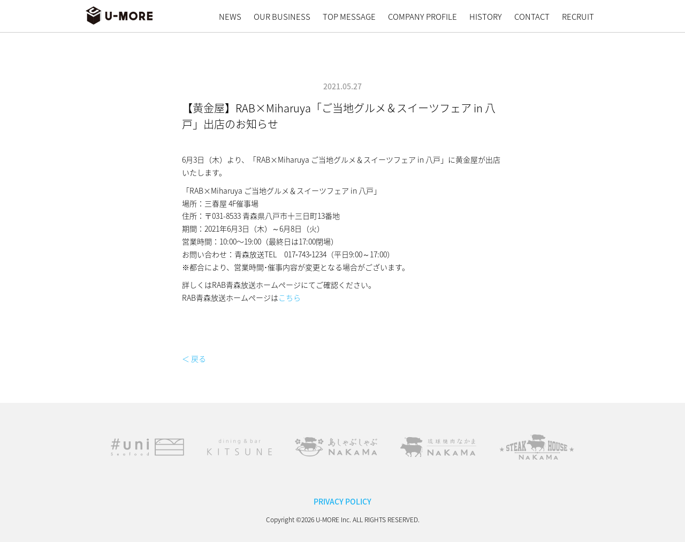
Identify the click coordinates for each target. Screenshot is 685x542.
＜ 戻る (194, 358)
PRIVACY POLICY (342, 501)
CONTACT (532, 16)
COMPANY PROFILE (422, 16)
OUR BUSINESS (282, 16)
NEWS (230, 16)
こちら (289, 297)
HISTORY (485, 16)
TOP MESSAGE (349, 16)
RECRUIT (578, 16)
